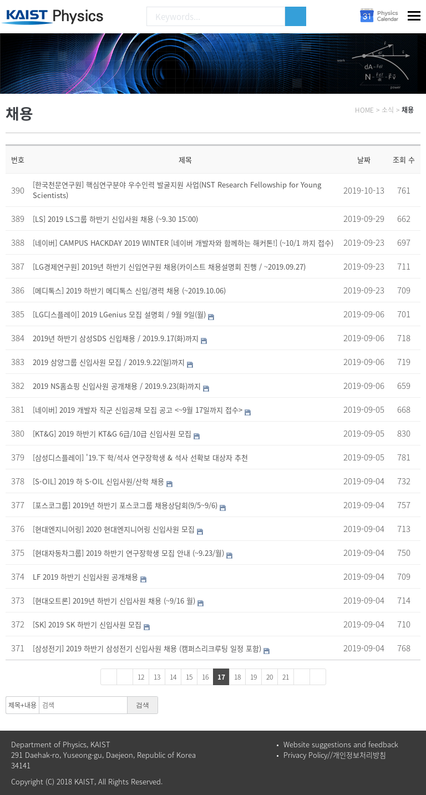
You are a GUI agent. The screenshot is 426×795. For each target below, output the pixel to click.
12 (141, 677)
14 (173, 677)
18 (237, 677)
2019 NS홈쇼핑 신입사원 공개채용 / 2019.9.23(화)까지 (117, 386)
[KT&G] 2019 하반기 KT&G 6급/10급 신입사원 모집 (112, 433)
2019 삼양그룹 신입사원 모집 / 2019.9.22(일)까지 (109, 362)
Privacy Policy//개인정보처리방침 (334, 755)
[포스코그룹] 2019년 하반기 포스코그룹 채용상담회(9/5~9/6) (125, 505)
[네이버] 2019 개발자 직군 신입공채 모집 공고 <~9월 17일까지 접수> (137, 409)
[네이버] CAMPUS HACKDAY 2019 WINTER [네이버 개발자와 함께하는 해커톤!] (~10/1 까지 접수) (183, 242)
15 (189, 677)
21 (285, 677)
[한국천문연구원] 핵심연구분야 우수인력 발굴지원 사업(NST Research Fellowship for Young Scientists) (177, 189)
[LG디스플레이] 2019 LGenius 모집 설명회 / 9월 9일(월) (119, 314)
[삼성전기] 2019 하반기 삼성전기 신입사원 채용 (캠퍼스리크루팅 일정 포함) (147, 648)
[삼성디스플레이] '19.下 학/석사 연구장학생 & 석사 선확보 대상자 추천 (140, 457)
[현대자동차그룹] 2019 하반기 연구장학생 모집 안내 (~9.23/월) (128, 553)
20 (269, 677)
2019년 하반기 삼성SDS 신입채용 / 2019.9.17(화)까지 (116, 338)
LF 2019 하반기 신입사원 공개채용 (85, 576)
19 (253, 677)
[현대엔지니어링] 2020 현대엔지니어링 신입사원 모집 (114, 529)
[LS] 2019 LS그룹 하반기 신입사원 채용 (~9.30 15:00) (115, 219)
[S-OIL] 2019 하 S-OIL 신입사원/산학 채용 (98, 481)
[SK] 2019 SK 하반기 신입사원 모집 (87, 624)
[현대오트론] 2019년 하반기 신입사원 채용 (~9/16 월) (114, 600)
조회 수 (404, 159)
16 (205, 677)
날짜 (364, 159)
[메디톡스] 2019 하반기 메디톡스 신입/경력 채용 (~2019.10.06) (129, 290)
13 (157, 677)
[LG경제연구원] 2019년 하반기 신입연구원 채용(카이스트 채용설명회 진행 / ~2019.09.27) (169, 266)
